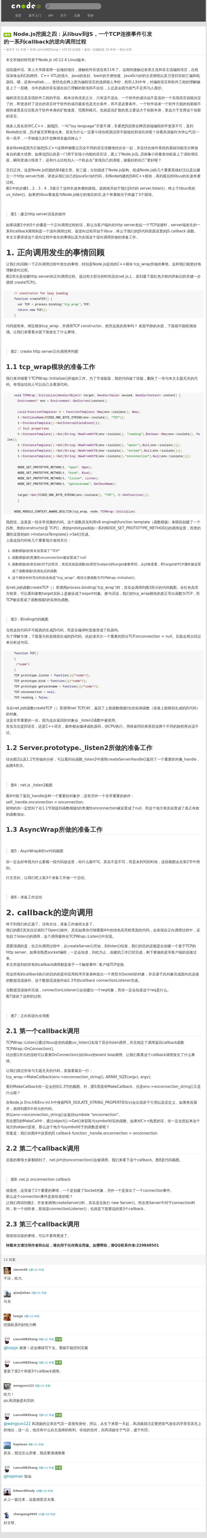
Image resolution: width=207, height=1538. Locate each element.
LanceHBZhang (47, 49)
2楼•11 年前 (39, 1292)
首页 (18, 15)
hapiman (20, 1444)
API (50, 15)
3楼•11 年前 (31, 1316)
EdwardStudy (24, 1491)
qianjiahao (21, 1292)
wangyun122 (23, 1385)
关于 (63, 15)
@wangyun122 (17, 1424)
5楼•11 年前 (46, 1362)
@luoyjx (11, 1348)
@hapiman (13, 1476)
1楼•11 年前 (36, 1269)
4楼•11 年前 (46, 1339)
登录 (90, 15)
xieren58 (20, 1269)
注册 (77, 15)
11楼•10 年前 (46, 1514)
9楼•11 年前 (46, 1467)
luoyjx (18, 1316)
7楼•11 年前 (46, 1415)
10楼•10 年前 (44, 1491)
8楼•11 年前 (36, 1444)
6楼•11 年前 (43, 1385)
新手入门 (35, 15)
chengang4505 (25, 1514)
